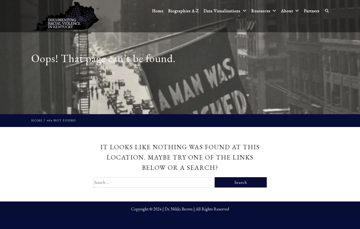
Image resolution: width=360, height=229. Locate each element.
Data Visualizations (225, 11)
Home (157, 11)
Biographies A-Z (183, 11)
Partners (311, 11)
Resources (263, 11)
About (290, 11)
